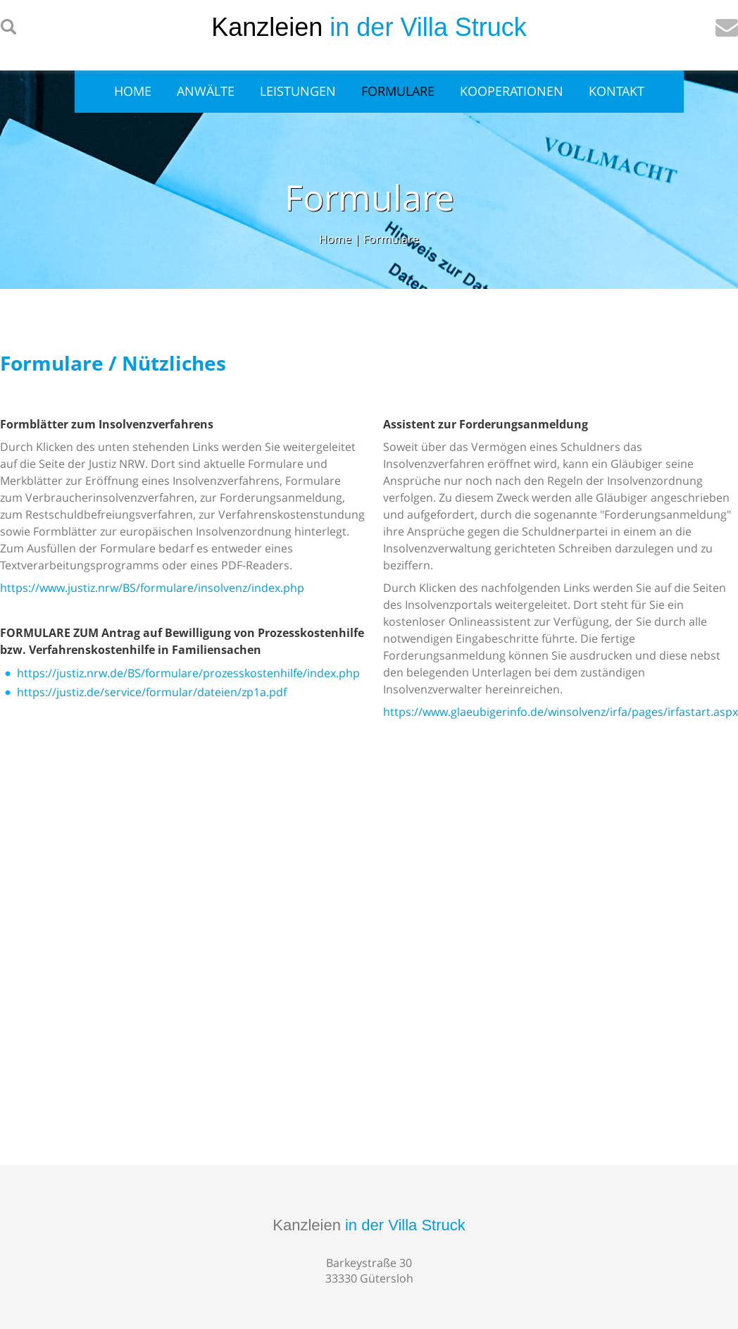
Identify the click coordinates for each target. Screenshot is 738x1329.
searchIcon (8, 27)
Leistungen (298, 90)
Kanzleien (369, 1225)
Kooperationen (511, 90)
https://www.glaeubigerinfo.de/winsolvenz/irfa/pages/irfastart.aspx (560, 711)
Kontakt (616, 90)
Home (132, 90)
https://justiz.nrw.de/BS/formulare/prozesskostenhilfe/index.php (188, 673)
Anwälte (205, 90)
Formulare (397, 90)
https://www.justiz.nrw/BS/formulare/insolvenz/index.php (152, 587)
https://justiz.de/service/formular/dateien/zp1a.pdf (152, 692)
